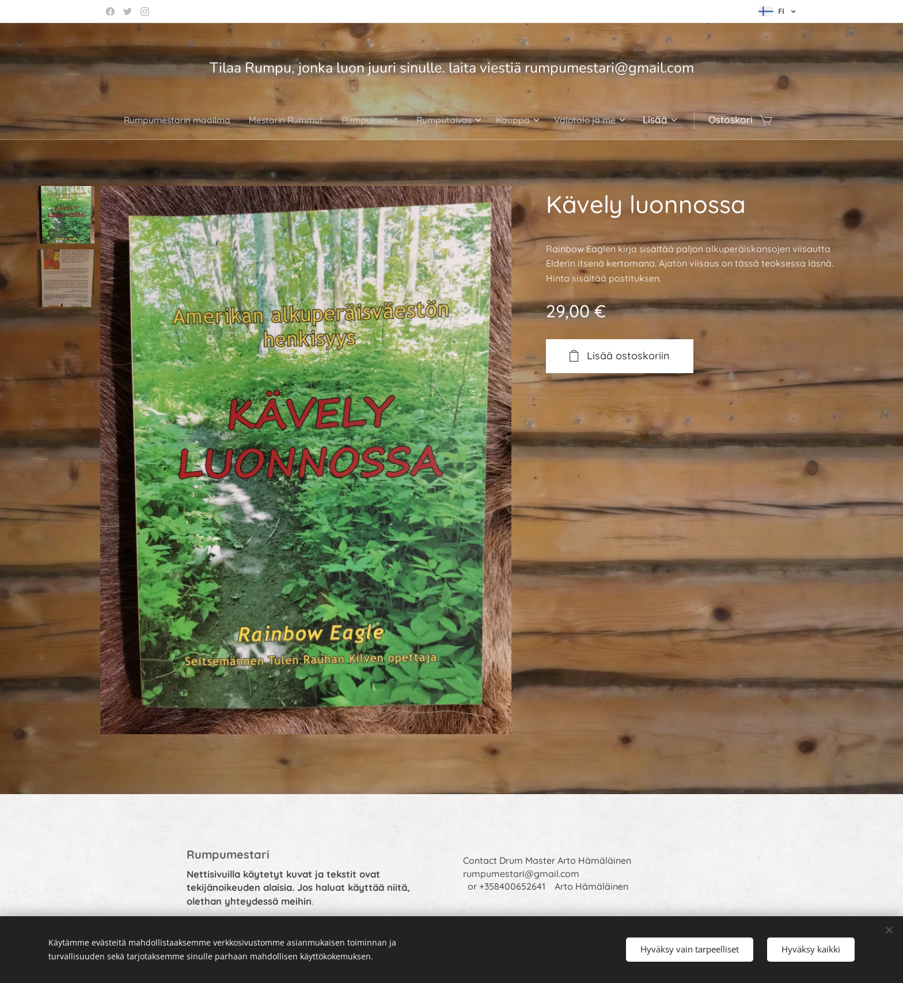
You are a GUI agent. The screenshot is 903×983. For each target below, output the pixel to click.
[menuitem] (164, 119)
